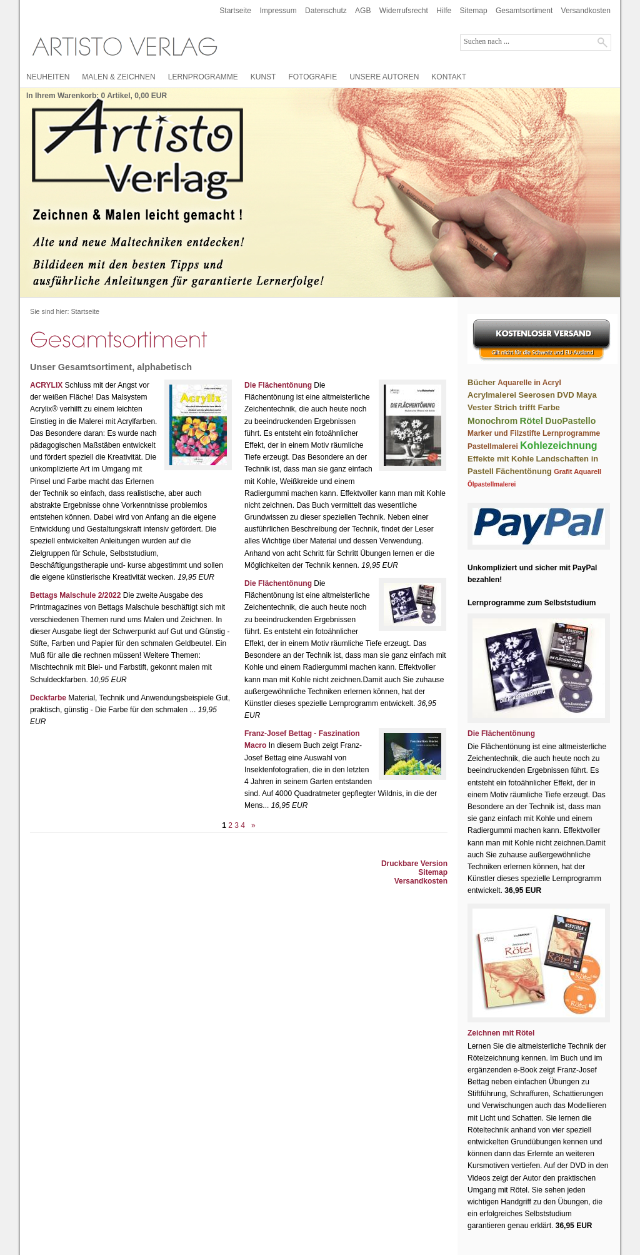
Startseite (235, 10)
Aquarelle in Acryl (529, 382)
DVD (565, 395)
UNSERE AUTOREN (384, 77)
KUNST (263, 77)
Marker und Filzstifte (504, 433)
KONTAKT (448, 77)
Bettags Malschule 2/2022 (75, 595)
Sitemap (474, 10)
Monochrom (493, 421)
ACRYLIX (46, 385)
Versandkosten (586, 10)
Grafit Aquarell (577, 471)
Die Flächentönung (278, 385)
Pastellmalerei (493, 446)
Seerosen (536, 395)
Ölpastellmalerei (492, 484)
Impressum (277, 10)
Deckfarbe (48, 697)
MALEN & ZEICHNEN (118, 77)
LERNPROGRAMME (203, 77)
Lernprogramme (571, 433)
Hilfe (443, 10)
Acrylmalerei (492, 395)
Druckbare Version (414, 863)
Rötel (531, 420)
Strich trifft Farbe (526, 407)
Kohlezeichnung (559, 445)
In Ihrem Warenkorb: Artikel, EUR (96, 95)
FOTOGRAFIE (312, 77)
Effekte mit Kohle (501, 458)
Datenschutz (326, 10)
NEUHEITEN (47, 77)
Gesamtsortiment (524, 10)
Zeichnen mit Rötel (501, 1033)
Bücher (482, 382)
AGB (363, 10)
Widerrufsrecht (403, 10)
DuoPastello (570, 421)
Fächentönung (524, 471)
